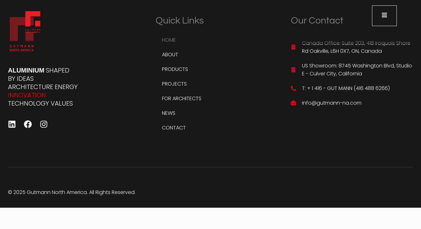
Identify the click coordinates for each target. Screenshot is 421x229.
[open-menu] (384, 15)
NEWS (168, 113)
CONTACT (174, 127)
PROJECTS (174, 83)
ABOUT (170, 54)
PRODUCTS (175, 69)
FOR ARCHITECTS (181, 98)
